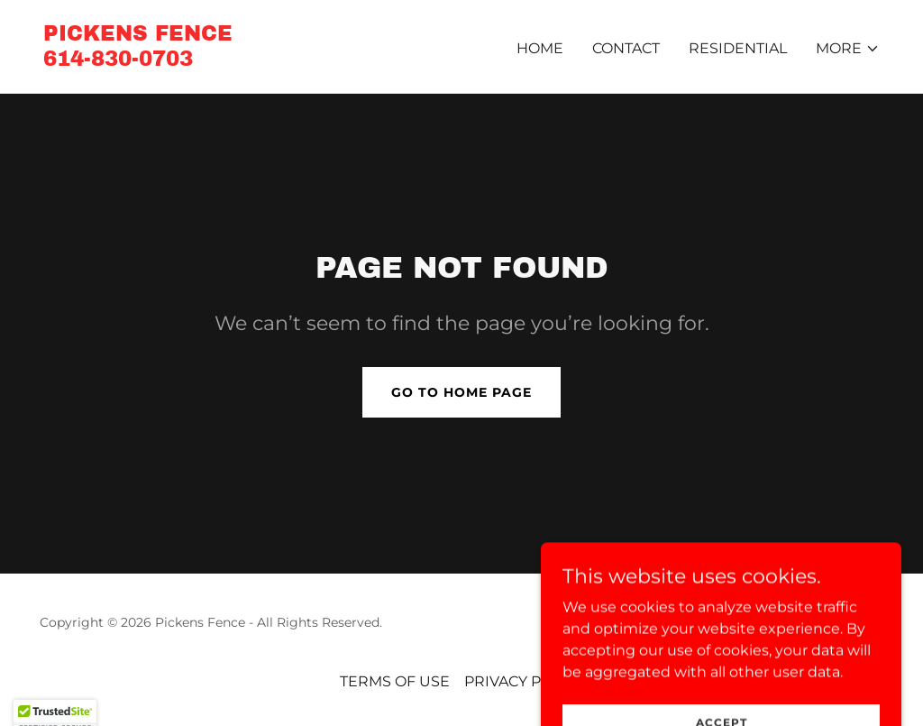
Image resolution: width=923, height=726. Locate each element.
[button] (848, 49)
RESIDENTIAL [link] (738, 48)
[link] (138, 60)
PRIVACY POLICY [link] (524, 681)
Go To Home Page (461, 392)
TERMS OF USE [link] (395, 681)
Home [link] (539, 48)
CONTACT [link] (626, 48)
